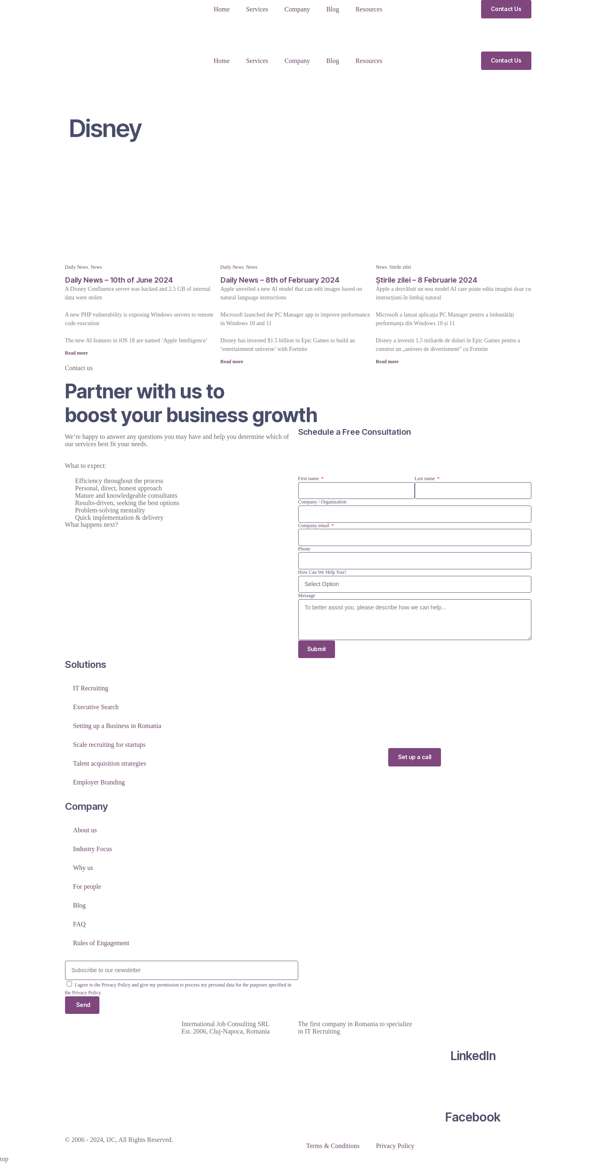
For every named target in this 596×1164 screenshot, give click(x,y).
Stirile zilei (400, 267)
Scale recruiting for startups (109, 745)
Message (306, 595)
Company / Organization (322, 502)
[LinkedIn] (473, 1025)
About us (85, 830)
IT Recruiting (90, 688)
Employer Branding (99, 783)
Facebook (473, 1118)
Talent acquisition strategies (109, 764)
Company (297, 9)
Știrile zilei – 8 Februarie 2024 (426, 280)
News (96, 267)
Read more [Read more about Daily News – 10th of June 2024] (76, 353)
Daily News (76, 267)
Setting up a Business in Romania (117, 726)
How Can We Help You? (322, 572)
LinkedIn (473, 1056)
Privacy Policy (395, 1147)
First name (309, 478)
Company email (314, 525)
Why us (83, 868)
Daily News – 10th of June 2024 (119, 280)
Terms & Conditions (333, 1147)
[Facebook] (473, 1086)
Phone (304, 549)
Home (221, 9)
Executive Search (96, 707)
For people (87, 887)
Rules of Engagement (101, 943)
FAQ (79, 924)
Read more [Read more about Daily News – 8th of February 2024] (231, 361)
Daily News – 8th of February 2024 (280, 280)
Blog (332, 9)
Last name (425, 478)
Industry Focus (92, 849)
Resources (368, 9)
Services (257, 9)
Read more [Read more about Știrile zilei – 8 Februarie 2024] (387, 361)
